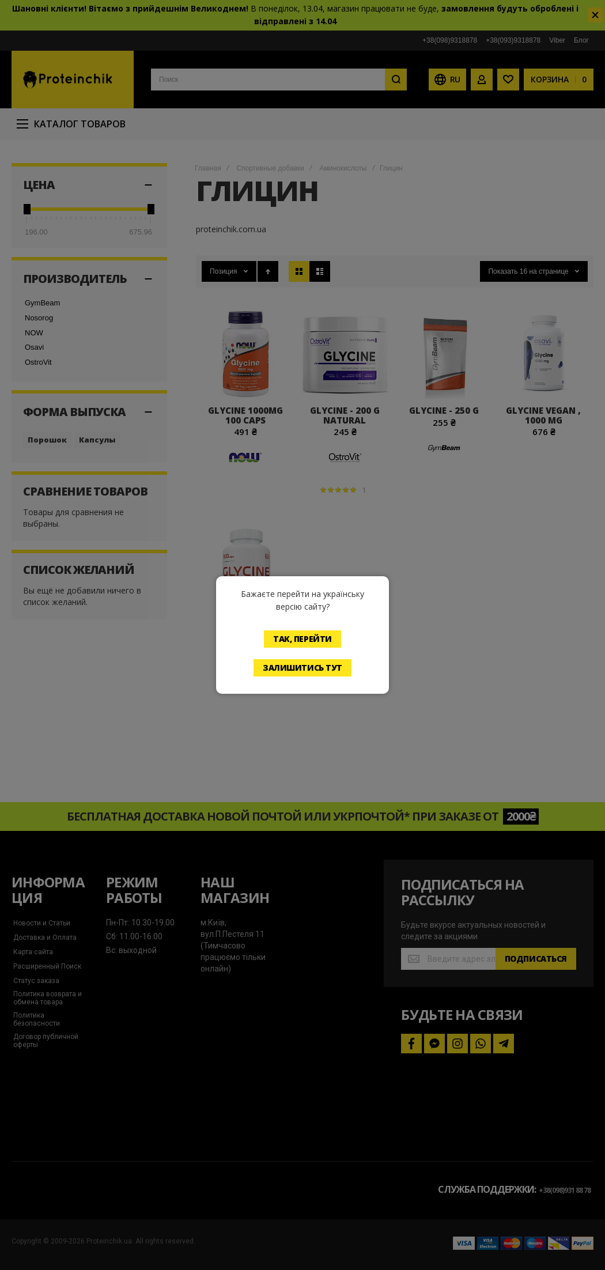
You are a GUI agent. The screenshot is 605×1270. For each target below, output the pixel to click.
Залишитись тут (302, 667)
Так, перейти (302, 638)
